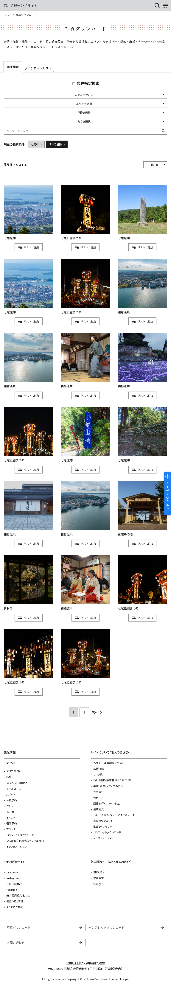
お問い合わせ (16, 942)
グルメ (9, 806)
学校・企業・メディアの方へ (108, 786)
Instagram (13, 878)
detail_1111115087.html (85, 435)
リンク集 (98, 774)
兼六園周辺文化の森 (18, 895)
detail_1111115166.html (142, 583)
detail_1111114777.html (85, 361)
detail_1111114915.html (85, 509)
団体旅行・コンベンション (107, 803)
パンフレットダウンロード (20, 835)
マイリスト (12, 763)
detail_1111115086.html (142, 435)
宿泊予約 (11, 823)
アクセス (11, 829)
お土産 (10, 812)
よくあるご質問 (14, 907)
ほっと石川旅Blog (16, 783)
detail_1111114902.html (28, 583)
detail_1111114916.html (142, 286)
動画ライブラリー (102, 826)
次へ (95, 712)
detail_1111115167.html (85, 213)
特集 (9, 777)
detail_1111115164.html (28, 435)
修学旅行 (98, 792)
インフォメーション (16, 846)
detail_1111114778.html (85, 583)
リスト (28, 247)
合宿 (96, 798)
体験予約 (11, 800)
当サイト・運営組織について (108, 763)
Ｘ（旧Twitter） (14, 884)
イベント (10, 817)
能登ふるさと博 (15, 901)
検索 (163, 130)
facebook (12, 872)
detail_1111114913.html (28, 361)
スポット (10, 794)
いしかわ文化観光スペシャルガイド (25, 841)
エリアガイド (13, 771)
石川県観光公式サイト (20, 5)
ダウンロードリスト (38, 68)
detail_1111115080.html (142, 213)
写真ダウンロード (103, 821)
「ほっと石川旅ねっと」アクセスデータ (113, 815)
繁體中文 (98, 878)
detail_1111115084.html (28, 213)
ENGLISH (98, 872)
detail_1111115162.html (85, 657)
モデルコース (13, 789)
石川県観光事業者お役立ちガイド (112, 780)
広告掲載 (98, 768)
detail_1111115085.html (28, 286)
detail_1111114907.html (142, 509)
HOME (7, 15)
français (98, 884)
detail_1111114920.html (28, 509)
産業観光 (98, 809)
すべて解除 (55, 144)
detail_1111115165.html (28, 657)
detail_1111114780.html (142, 361)
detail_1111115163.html (85, 286)
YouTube (11, 889)
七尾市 (35, 144)
